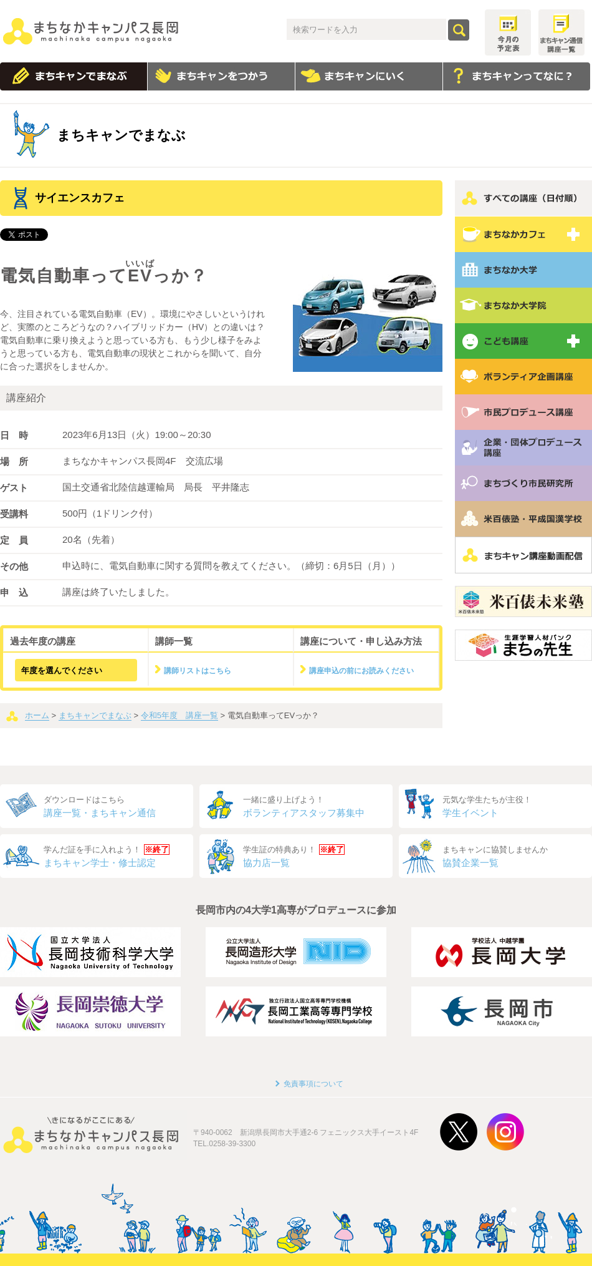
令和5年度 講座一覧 (179, 715)
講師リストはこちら (197, 670)
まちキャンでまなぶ (95, 715)
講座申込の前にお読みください (361, 670)
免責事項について (313, 1083)
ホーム (37, 715)
